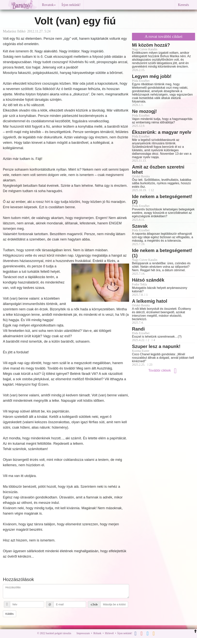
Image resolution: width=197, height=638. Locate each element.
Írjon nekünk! (71, 5)
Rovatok (49, 5)
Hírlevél (109, 633)
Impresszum (83, 633)
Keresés (183, 5)
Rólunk (97, 633)
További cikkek (163, 370)
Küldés (9, 613)
